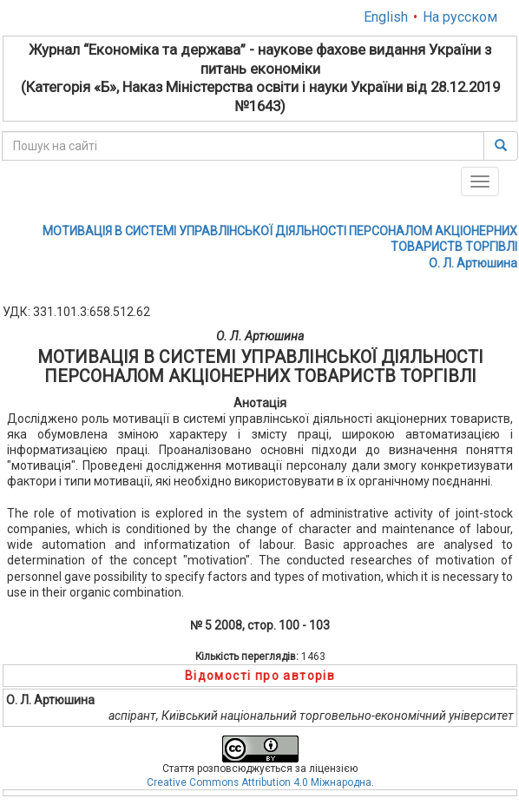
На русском (460, 17)
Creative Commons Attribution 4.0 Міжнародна (259, 782)
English (386, 17)
